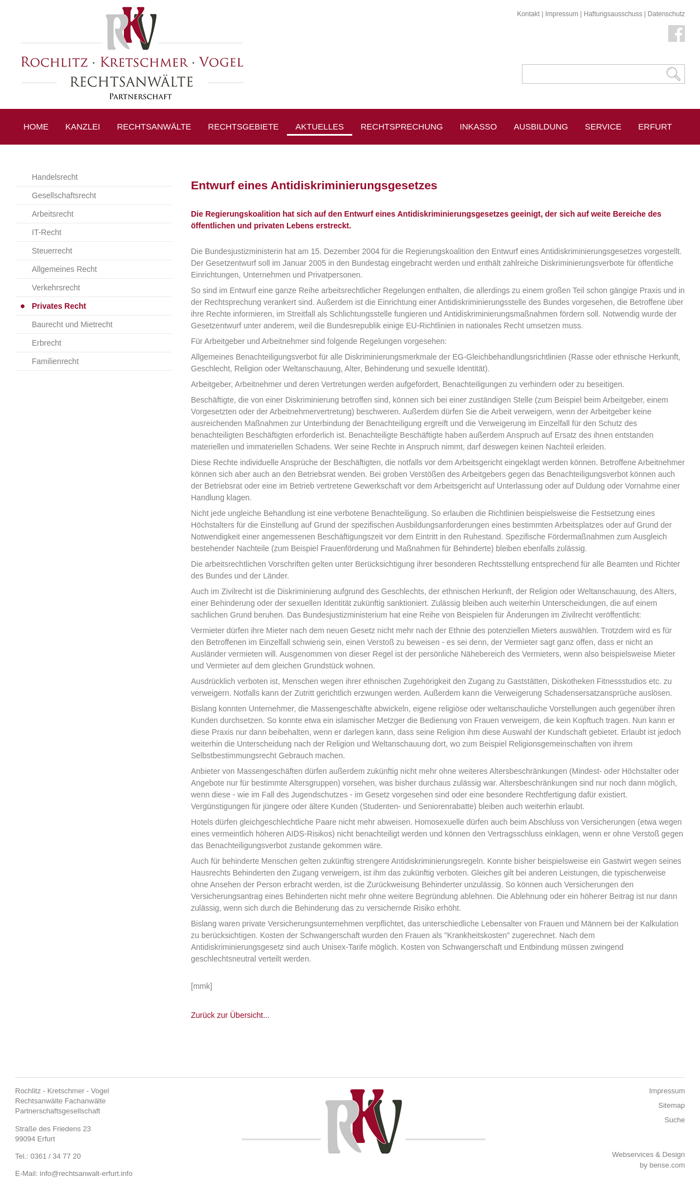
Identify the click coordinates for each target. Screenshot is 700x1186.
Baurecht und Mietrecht (72, 324)
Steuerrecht (52, 250)
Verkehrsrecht (56, 287)
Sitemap (671, 1105)
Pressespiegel (395, 151)
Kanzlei (82, 126)
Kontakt (528, 14)
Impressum (561, 14)
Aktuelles (319, 126)
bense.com (667, 1165)
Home (36, 126)
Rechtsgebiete (243, 126)
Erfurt (655, 126)
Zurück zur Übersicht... (230, 1015)
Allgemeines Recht (64, 269)
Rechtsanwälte (154, 126)
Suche (674, 1120)
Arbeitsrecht (53, 213)
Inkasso (478, 126)
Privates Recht (59, 306)
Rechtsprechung (402, 126)
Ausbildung (541, 126)
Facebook (676, 33)
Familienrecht (55, 361)
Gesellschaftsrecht (64, 195)
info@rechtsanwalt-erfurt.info (86, 1173)
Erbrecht (46, 342)
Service (603, 126)
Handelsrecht (55, 177)
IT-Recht (46, 232)
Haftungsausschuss (613, 14)
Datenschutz (666, 14)
